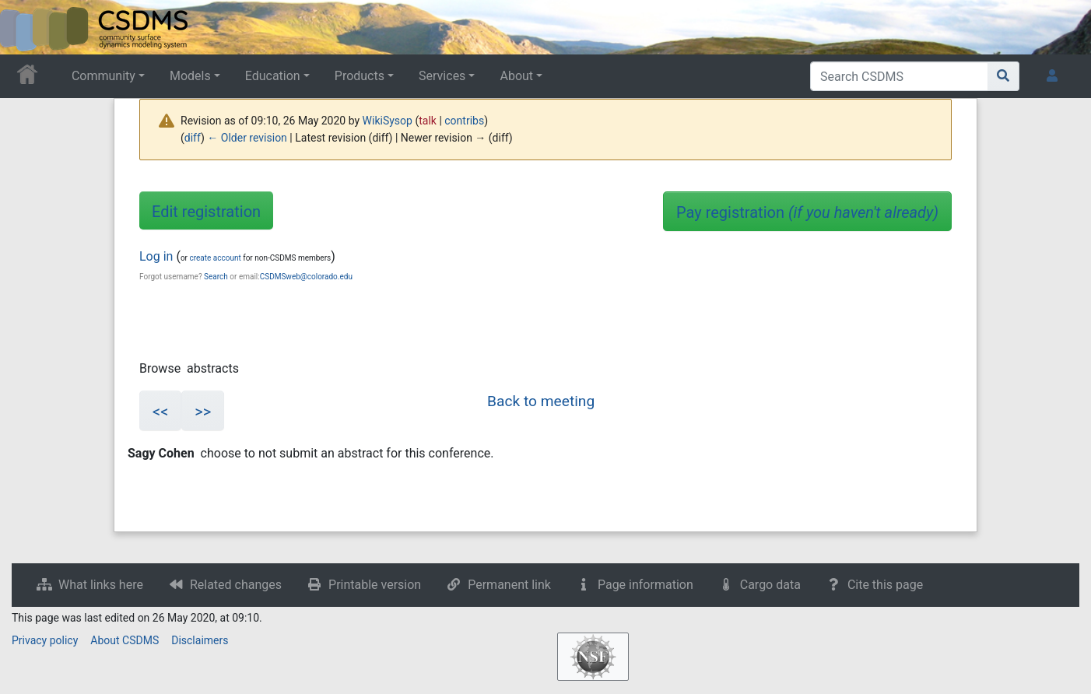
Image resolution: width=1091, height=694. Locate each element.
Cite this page (885, 584)
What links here (100, 584)
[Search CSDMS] (899, 76)
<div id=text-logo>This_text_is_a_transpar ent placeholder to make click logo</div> (24, 27)
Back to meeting (541, 401)
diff (192, 137)
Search (216, 276)
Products (359, 75)
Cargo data (770, 584)
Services (442, 75)
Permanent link (509, 584)
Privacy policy (45, 640)
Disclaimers (199, 640)
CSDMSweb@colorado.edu (306, 276)
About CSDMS (124, 640)
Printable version (374, 584)
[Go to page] (1003, 76)
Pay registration (807, 212)
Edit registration (206, 211)
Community (103, 75)
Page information (645, 584)
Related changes (236, 584)
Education (272, 75)
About (516, 75)
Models (190, 75)
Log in (156, 256)
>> (203, 411)
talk (428, 120)
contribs (464, 120)
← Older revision (247, 137)
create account (214, 258)
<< (160, 411)
